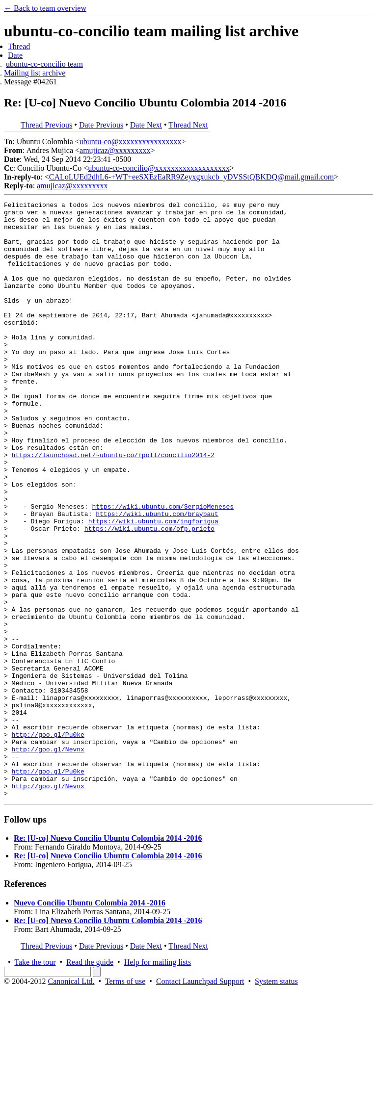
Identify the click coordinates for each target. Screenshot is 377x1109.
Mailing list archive (34, 73)
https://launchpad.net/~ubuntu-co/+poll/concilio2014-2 (113, 506)
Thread (19, 46)
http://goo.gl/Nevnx (48, 859)
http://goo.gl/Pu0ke (48, 841)
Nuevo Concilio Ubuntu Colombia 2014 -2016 (89, 1022)
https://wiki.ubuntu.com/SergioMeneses (163, 568)
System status (276, 1100)
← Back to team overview (45, 8)
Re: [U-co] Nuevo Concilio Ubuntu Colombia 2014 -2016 (108, 957)
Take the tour (34, 1081)
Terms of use (125, 1100)
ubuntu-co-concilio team (44, 64)
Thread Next (188, 125)
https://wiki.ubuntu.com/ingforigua (153, 585)
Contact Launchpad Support (200, 1100)
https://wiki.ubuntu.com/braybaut (157, 576)
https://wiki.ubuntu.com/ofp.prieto (149, 594)
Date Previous (101, 125)
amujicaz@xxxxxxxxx (115, 150)
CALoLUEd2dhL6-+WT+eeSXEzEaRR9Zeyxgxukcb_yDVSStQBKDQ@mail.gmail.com (191, 177)
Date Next (146, 125)
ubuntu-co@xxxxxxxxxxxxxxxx (131, 141)
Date (15, 55)
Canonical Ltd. (71, 1100)
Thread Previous (46, 125)
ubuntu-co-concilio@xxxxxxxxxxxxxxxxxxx (158, 168)
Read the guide (89, 1081)
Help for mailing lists (157, 1081)
